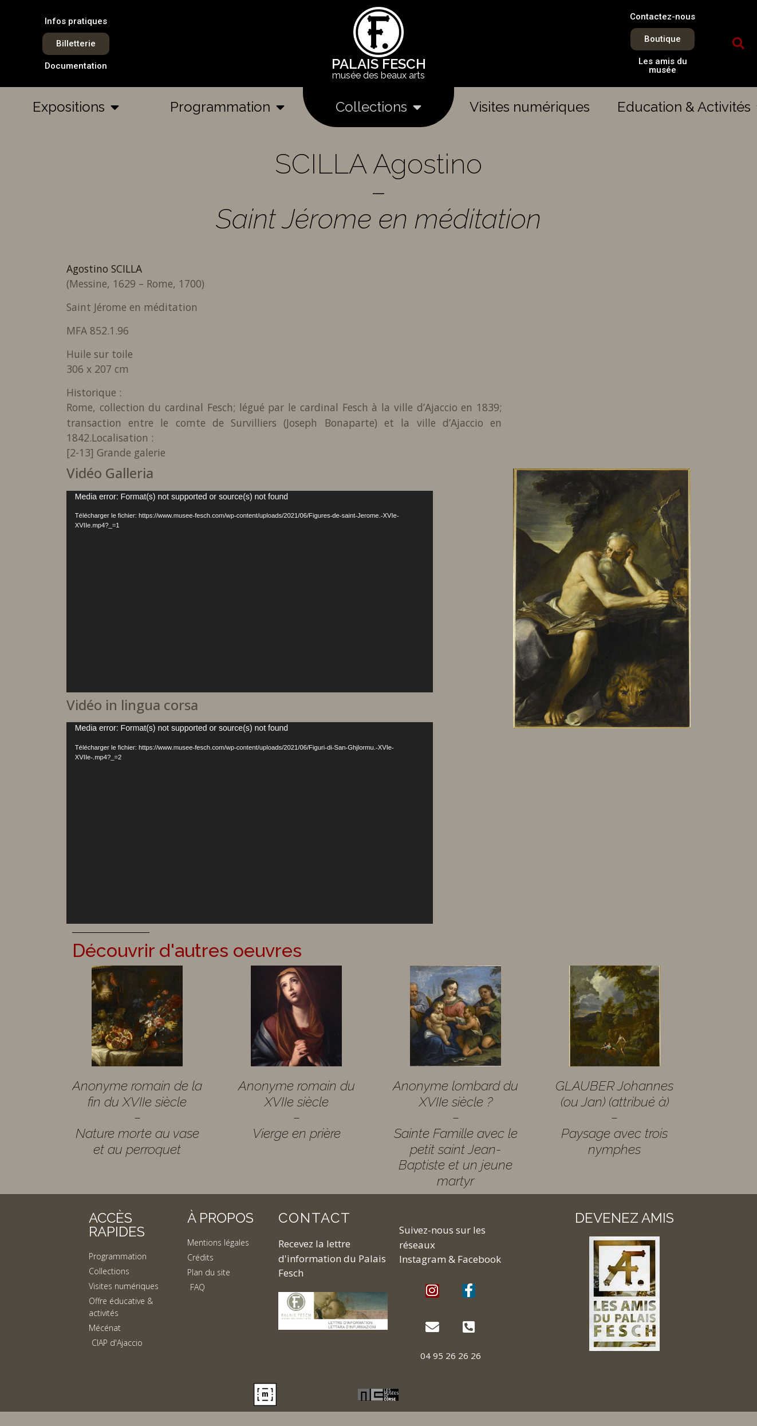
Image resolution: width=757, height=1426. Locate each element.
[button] (738, 43)
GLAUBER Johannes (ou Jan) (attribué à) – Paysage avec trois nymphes (614, 1117)
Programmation (227, 107)
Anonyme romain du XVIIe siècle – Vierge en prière (296, 1109)
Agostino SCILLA (104, 268)
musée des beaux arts (378, 75)
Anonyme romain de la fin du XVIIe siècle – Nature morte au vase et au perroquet (137, 1117)
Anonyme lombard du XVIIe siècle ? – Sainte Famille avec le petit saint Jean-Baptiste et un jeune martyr (455, 1133)
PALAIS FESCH (379, 64)
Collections (378, 107)
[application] (249, 591)
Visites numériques (530, 107)
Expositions (76, 107)
